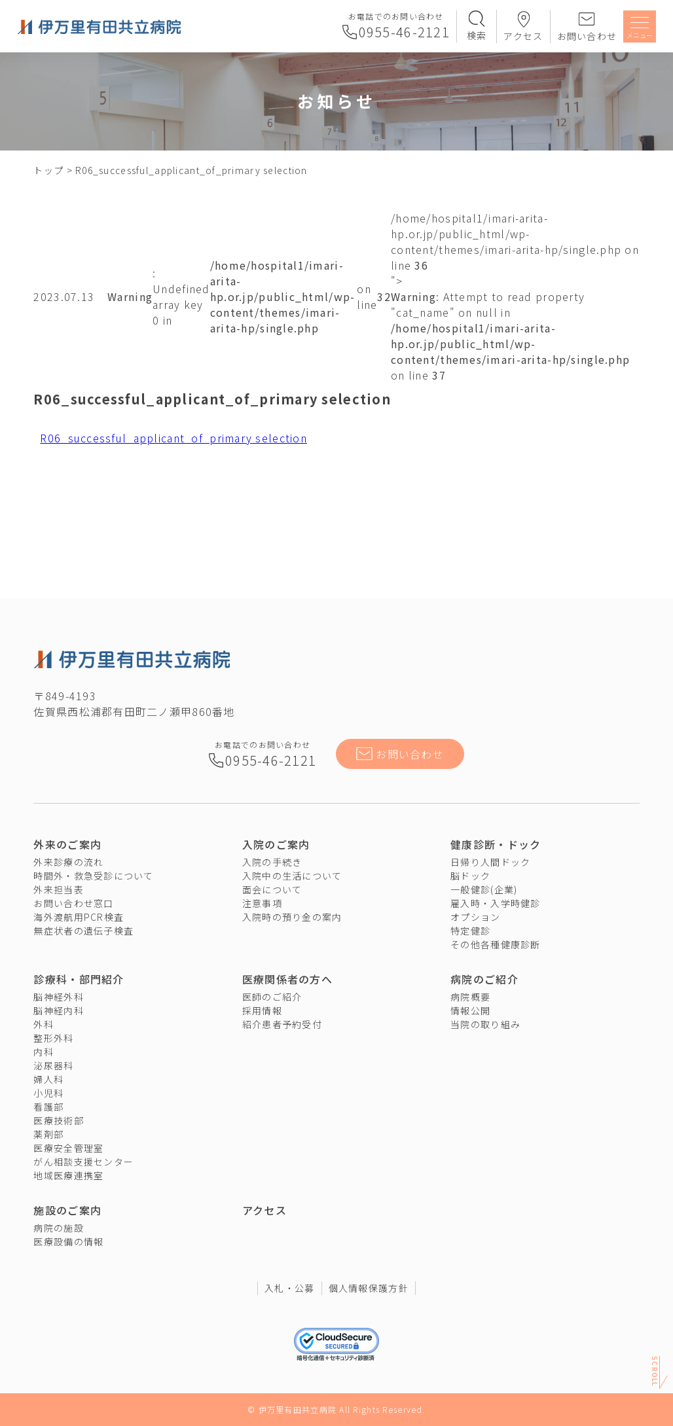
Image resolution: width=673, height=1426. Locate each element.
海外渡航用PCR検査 (78, 916)
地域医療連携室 (68, 1175)
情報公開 (470, 1010)
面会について (272, 889)
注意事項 (262, 903)
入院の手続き (272, 861)
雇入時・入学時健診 (495, 903)
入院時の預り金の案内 (292, 916)
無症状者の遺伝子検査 (83, 930)
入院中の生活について (292, 875)
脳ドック (470, 875)
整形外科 (53, 1037)
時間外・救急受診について (93, 875)
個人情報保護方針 (369, 1287)
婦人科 (48, 1079)
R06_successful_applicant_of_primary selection (173, 438)
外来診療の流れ (68, 861)
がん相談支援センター (83, 1161)
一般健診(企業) (483, 889)
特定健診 (470, 930)
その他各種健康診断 (495, 944)
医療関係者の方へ (287, 979)
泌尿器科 (53, 1065)
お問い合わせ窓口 (73, 903)
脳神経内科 (58, 1010)
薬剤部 (48, 1134)
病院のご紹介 (484, 979)
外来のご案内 (67, 844)
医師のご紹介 (272, 996)
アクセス (523, 36)
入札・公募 (289, 1287)
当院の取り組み (485, 1024)
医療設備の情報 (68, 1241)
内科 (43, 1051)
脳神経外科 (58, 996)
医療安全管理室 (68, 1147)
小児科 (48, 1092)
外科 (43, 1024)
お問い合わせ (587, 36)
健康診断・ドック (495, 844)
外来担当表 (58, 889)
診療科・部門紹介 (78, 979)
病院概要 (470, 996)
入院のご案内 (276, 844)
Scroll (655, 1368)
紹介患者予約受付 (282, 1024)
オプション (475, 916)
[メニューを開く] (640, 28)
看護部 (48, 1106)
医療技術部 (58, 1120)
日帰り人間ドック (490, 861)
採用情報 (262, 1010)
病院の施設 (58, 1227)
